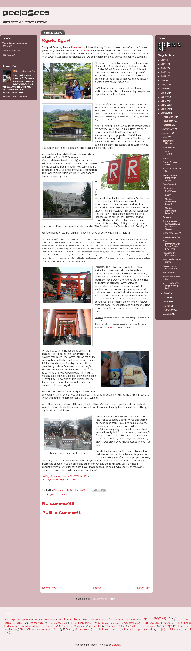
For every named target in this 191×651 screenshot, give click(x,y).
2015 (163, 105)
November (168, 120)
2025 (164, 64)
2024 (164, 68)
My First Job (95, 626)
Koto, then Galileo (172, 233)
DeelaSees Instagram (13, 50)
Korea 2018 (52, 626)
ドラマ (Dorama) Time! (176, 629)
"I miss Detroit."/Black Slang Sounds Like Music (171, 245)
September (169, 129)
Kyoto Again (169, 147)
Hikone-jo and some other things (170, 178)
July (165, 137)
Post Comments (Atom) (103, 599)
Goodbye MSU (132, 623)
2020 (164, 84)
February (168, 309)
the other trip (78, 47)
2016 (164, 100)
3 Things (167, 195)
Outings (167, 626)
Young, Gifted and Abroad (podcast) (15, 44)
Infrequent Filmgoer (158, 623)
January (167, 313)
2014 (163, 109)
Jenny (87, 50)
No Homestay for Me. (171, 278)
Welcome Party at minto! (172, 260)
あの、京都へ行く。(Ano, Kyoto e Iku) (172, 286)
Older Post (143, 588)
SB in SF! (25, 629)
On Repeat (150, 626)
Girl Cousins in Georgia (109, 623)
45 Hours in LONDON (45, 620)
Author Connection (130, 620)
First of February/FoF (81, 623)
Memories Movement (74, 626)
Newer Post (49, 588)
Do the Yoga (37, 623)
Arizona (112, 619)
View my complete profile (15, 96)
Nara (112, 327)
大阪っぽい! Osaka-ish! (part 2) (169, 202)
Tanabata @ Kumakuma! (169, 254)
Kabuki (166, 158)
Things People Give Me (138, 629)
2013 (163, 113)
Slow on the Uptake (168, 142)
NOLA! (122, 626)
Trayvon (167, 217)
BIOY (146, 619)
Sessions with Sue (47, 629)
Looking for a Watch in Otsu (171, 267)
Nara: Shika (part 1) (172, 170)
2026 (164, 60)
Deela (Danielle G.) (25, 71)
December (168, 116)
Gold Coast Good (171, 184)
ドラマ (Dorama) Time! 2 (171, 152)
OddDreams (135, 626)
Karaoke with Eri (171, 237)
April (166, 301)
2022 (164, 76)
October (167, 124)
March (167, 305)
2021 (163, 80)
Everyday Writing (57, 623)
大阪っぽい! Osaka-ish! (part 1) (169, 211)
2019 (163, 88)
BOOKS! (160, 619)
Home (97, 588)
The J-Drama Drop (105, 629)
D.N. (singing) (9, 55)
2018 (164, 92)
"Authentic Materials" (169, 189)
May (165, 297)
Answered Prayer (97, 620)
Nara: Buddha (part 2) (170, 163)
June (165, 293)
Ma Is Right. (169, 272)
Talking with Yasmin (77, 629)
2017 (163, 96)
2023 (164, 72)
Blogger (116, 645)
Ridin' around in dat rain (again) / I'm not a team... (172, 225)
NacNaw (111, 626)
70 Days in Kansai (59, 494)
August (167, 133)
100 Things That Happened (17, 620)
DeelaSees (26, 13)
